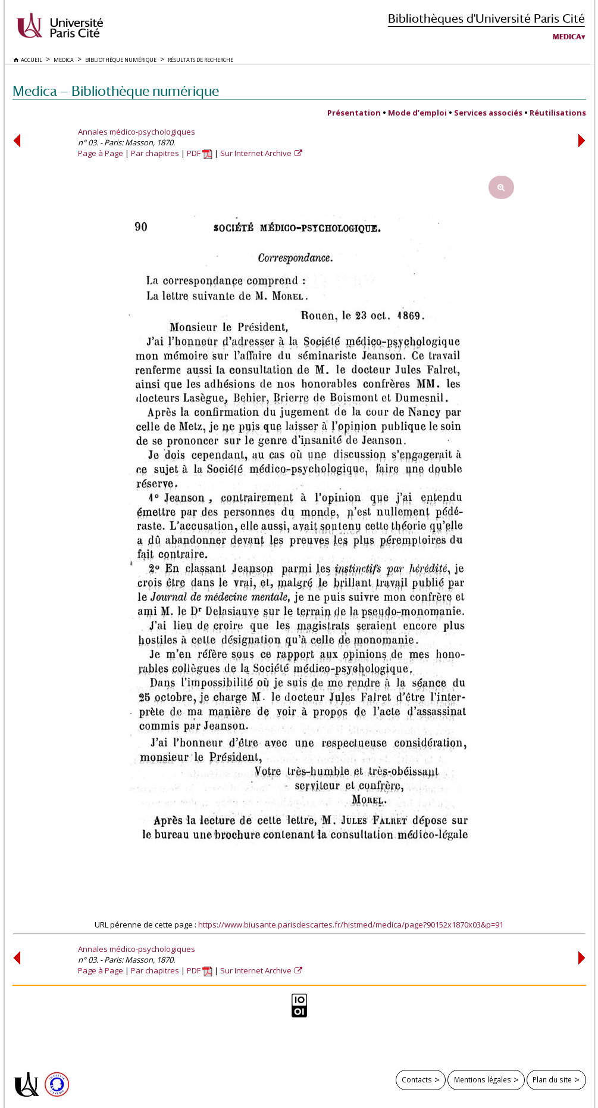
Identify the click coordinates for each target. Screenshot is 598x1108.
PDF (199, 153)
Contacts (417, 1079)
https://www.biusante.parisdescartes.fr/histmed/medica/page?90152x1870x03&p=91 (350, 924)
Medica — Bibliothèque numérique (115, 91)
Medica (567, 37)
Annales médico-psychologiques (136, 131)
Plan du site (552, 1079)
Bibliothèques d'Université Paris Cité (486, 18)
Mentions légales (482, 1079)
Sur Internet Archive (256, 153)
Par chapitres (155, 153)
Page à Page (100, 153)
